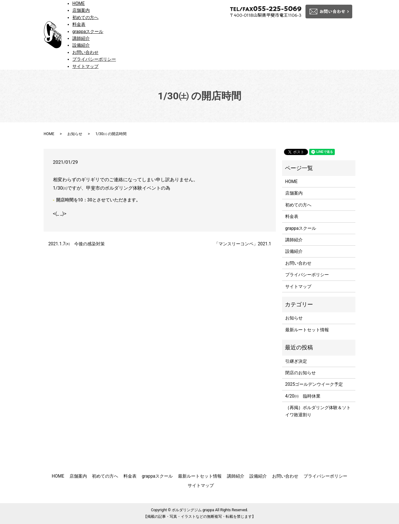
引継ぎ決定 (296, 361)
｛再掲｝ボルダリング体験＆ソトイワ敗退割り (318, 411)
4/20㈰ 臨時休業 (302, 396)
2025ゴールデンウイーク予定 (314, 384)
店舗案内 (81, 10)
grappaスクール (87, 31)
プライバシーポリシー (94, 59)
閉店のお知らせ (300, 372)
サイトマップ (85, 66)
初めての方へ (85, 17)
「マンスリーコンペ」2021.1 (242, 243)
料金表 (78, 24)
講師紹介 (81, 38)
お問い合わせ (85, 52)
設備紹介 (81, 45)
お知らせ (74, 134)
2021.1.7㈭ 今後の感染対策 (78, 243)
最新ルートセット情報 (307, 329)
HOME (78, 3)
